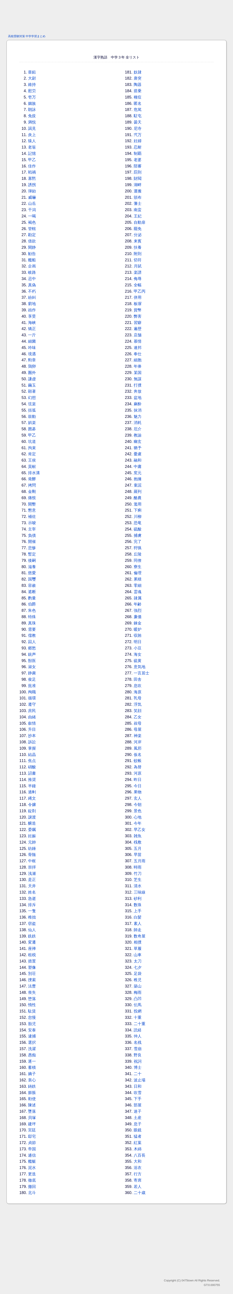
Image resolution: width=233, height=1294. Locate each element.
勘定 (32, 235)
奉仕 (137, 354)
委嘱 (32, 829)
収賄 (137, 635)
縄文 (32, 798)
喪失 (32, 992)
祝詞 (137, 1061)
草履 (137, 948)
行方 (137, 1174)
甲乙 (32, 160)
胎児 (32, 1024)
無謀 (137, 379)
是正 (32, 879)
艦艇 (32, 1161)
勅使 (32, 1099)
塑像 (32, 967)
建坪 (32, 1124)
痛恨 (32, 498)
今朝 (137, 804)
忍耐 (137, 147)
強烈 (137, 610)
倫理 (137, 573)
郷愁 (32, 648)
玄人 (137, 798)
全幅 (137, 285)
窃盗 (32, 923)
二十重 (139, 1024)
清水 (137, 886)
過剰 (32, 792)
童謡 (137, 485)
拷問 (32, 485)
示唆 (32, 523)
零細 (137, 585)
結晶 (32, 754)
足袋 (137, 973)
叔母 (137, 723)
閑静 (32, 247)
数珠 (137, 905)
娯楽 (32, 422)
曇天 (137, 122)
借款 (32, 241)
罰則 (137, 172)
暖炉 (137, 629)
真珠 (32, 623)
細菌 (32, 341)
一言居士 (141, 673)
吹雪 (137, 1093)
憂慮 (137, 454)
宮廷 (32, 1130)
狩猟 (137, 548)
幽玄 (137, 441)
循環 (32, 698)
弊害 (137, 316)
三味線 (139, 892)
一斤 (32, 335)
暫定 (32, 554)
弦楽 (32, 404)
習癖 (137, 322)
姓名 (32, 892)
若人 (137, 1186)
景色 (137, 811)
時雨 (137, 867)
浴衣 (137, 1168)
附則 (137, 254)
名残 (137, 1042)
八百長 (139, 1155)
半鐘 (32, 786)
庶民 (32, 711)
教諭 (137, 435)
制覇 (137, 153)
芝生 (137, 879)
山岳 (32, 203)
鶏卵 (32, 366)
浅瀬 (32, 873)
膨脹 (32, 1093)
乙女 (137, 717)
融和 (137, 460)
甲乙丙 (139, 291)
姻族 (32, 103)
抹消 (137, 410)
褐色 (32, 222)
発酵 (32, 479)
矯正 (32, 329)
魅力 (137, 416)
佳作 (32, 166)
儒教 (32, 635)
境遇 (32, 354)
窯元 (137, 473)
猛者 (137, 1136)
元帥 (32, 842)
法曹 (32, 986)
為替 (137, 767)
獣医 (32, 661)
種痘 (137, 97)
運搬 (137, 191)
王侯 (32, 460)
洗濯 (32, 1049)
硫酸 (137, 529)
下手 (137, 1099)
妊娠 (32, 836)
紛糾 (32, 297)
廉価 (137, 617)
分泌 (137, 235)
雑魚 (137, 836)
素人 (137, 923)
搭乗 (137, 91)
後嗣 (32, 560)
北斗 (32, 1193)
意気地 (139, 667)
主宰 (32, 529)
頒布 (137, 197)
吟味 (32, 347)
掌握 (32, 748)
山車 (137, 955)
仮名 (137, 754)
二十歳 (139, 1193)
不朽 (32, 291)
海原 (137, 692)
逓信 (32, 1155)
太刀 (137, 961)
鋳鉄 (32, 1086)
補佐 (32, 516)
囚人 (32, 642)
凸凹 (137, 999)
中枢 (32, 861)
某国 (137, 372)
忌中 (32, 279)
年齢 (137, 604)
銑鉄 (32, 936)
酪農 (137, 498)
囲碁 (32, 429)
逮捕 (32, 1036)
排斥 (32, 905)
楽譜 (137, 272)
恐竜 (137, 523)
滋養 (32, 567)
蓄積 (32, 1067)
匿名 (137, 103)
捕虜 (137, 535)
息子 (137, 1124)
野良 (137, 1055)
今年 (137, 823)
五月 (137, 848)
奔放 (137, 391)
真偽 (32, 285)
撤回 (32, 1186)
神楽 (137, 736)
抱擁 (137, 479)
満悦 (32, 122)
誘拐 (32, 185)
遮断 (32, 592)
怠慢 (32, 1017)
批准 (32, 686)
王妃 (137, 216)
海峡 (32, 322)
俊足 (32, 679)
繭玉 (32, 385)
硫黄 (137, 661)
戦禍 (32, 172)
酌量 (32, 598)
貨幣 (137, 310)
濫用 (137, 504)
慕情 (137, 341)
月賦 (137, 266)
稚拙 (32, 917)
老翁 (32, 147)
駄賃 (32, 1011)
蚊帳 (137, 761)
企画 (32, 266)
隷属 (137, 598)
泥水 (32, 1168)
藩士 (137, 203)
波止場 (139, 1080)
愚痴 (32, 1055)
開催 (32, 541)
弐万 (137, 135)
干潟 (32, 210)
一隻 (32, 911)
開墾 (32, 504)
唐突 (137, 78)
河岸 (137, 742)
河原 (137, 773)
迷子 (137, 1111)
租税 (32, 955)
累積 (137, 579)
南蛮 (137, 210)
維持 (32, 84)
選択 (32, 1042)
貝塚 (32, 1118)
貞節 (32, 1143)
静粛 (32, 673)
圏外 (32, 372)
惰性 (32, 1005)
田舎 (137, 679)
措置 (32, 961)
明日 (137, 642)
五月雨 (139, 861)
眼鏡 (137, 1130)
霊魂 (137, 592)
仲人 (137, 1036)
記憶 (32, 153)
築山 (137, 986)
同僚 (137, 560)
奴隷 (137, 72)
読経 (137, 1030)
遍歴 (137, 329)
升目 (32, 729)
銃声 (32, 654)
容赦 (32, 585)
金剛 (32, 491)
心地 (137, 817)
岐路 (32, 272)
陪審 (137, 166)
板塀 (137, 304)
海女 (137, 654)
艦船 (32, 260)
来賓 (137, 241)
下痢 (137, 510)
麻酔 (137, 404)
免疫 (32, 116)
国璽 (32, 579)
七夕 (137, 967)
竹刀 (137, 873)
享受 (32, 316)
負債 (32, 535)
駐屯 (137, 116)
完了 (137, 541)
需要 (32, 629)
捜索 (32, 980)
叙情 (32, 723)
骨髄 (32, 854)
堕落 (32, 999)
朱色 (32, 610)
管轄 (32, 229)
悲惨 (32, 548)
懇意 (32, 510)
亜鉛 (32, 72)
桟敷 (137, 842)
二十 (137, 1074)
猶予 (137, 448)
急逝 (32, 898)
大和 (137, 1161)
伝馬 (137, 1005)
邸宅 (32, 1136)
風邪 (137, 748)
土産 (137, 1118)
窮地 (32, 304)
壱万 (32, 97)
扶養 (137, 247)
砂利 (137, 898)
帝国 (32, 1149)
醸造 (32, 823)
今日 (137, 786)
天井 (32, 886)
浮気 (137, 704)
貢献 (32, 466)
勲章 (32, 360)
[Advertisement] (116, 16)
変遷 (32, 942)
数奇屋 (139, 936)
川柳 (137, 516)
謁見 (32, 128)
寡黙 (32, 178)
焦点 (32, 761)
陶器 (137, 84)
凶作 (32, 310)
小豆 (137, 648)
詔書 (32, 773)
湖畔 (137, 185)
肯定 (32, 454)
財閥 (137, 178)
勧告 (32, 254)
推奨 (32, 779)
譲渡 (32, 817)
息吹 (137, 686)
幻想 (32, 397)
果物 (137, 792)
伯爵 (32, 604)
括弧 (32, 410)
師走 (137, 930)
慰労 (32, 91)
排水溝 (34, 473)
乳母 (137, 698)
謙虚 (32, 379)
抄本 (32, 736)
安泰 (32, 1030)
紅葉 (137, 1143)
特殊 (32, 617)
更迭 (32, 1174)
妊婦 (137, 141)
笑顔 (137, 711)
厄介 (137, 429)
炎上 (32, 135)
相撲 (137, 942)
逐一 (32, 1061)
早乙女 (139, 829)
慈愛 (32, 573)
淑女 (32, 667)
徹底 (32, 1180)
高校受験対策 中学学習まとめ (27, 36)
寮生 (137, 567)
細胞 (137, 360)
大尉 (32, 78)
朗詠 (32, 109)
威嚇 (32, 197)
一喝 (32, 216)
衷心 (32, 1080)
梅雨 (137, 992)
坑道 (32, 441)
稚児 (137, 980)
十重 (137, 1017)
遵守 (32, 704)
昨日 (137, 779)
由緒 (32, 717)
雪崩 (137, 1049)
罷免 (137, 229)
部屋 (137, 1105)
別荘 (32, 973)
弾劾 (32, 191)
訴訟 (32, 742)
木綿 (137, 1149)
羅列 (137, 491)
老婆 (137, 160)
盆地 (137, 397)
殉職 (32, 692)
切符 (137, 260)
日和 (137, 1086)
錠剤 (32, 811)
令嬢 (32, 804)
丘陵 (137, 554)
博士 (137, 1067)
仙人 (32, 930)
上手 (137, 911)
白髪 (137, 917)
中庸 (137, 466)
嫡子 (32, 1074)
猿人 (32, 141)
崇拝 (32, 867)
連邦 (137, 347)
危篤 (137, 109)
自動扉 (139, 222)
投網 (137, 1011)
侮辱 (137, 279)
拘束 (32, 448)
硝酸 (32, 767)
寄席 (137, 1180)
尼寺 (137, 128)
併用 (137, 297)
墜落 (32, 1111)
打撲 (137, 385)
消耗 (137, 422)
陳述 (32, 1105)
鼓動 (32, 416)
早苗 (137, 854)
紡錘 (32, 848)
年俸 (137, 366)
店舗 (137, 335)
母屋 (137, 729)
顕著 (32, 391)
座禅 (32, 948)
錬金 (137, 623)
